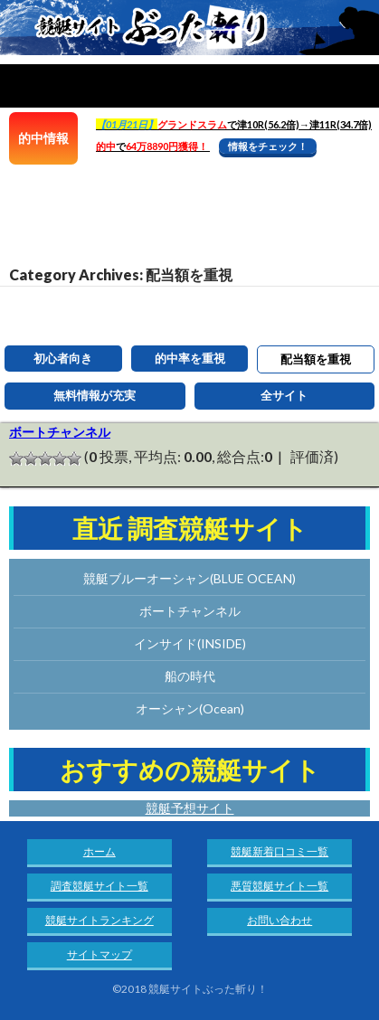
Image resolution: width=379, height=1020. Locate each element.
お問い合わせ (279, 920)
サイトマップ (99, 954)
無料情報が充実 (94, 395)
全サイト (284, 395)
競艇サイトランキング (99, 920)
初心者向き (62, 358)
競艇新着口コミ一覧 (279, 851)
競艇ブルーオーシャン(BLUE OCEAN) (189, 578)
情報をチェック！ (268, 146)
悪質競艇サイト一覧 (279, 885)
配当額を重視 (315, 359)
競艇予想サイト (190, 808)
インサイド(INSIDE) (190, 643)
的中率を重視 (190, 358)
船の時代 (190, 676)
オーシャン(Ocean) (190, 708)
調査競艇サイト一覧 (99, 885)
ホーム (99, 851)
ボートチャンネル (59, 431)
